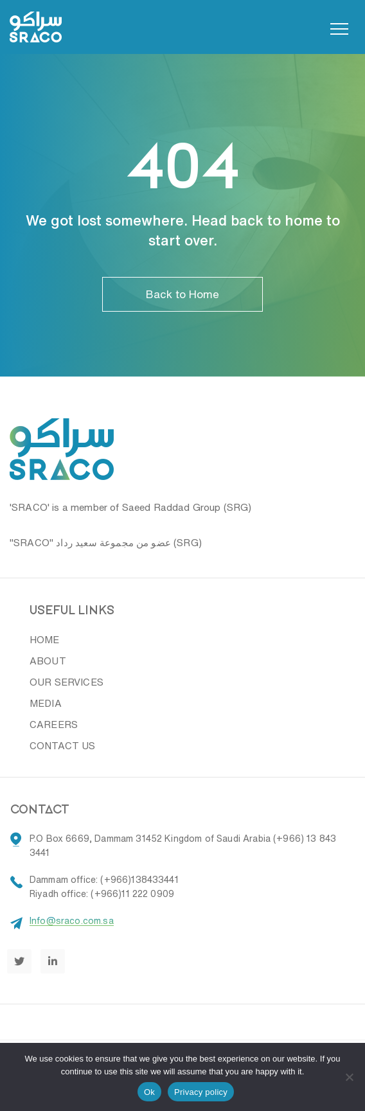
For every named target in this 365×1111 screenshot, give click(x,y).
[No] (349, 1077)
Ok (149, 1092)
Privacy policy (200, 1092)
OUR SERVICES (66, 682)
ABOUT (48, 661)
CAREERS (54, 724)
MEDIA (46, 703)
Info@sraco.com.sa (72, 920)
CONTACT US (63, 746)
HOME (45, 639)
